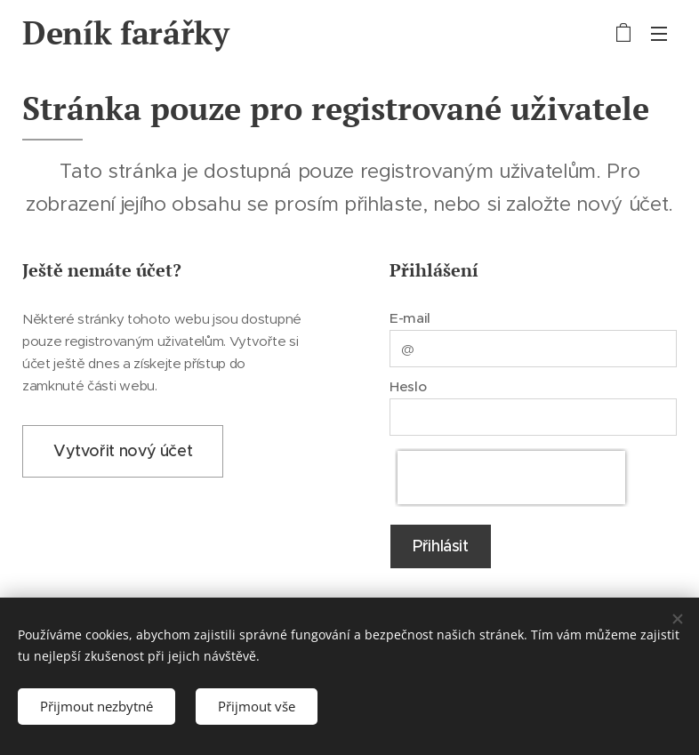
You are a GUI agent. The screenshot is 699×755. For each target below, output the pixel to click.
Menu (659, 34)
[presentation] (511, 477)
